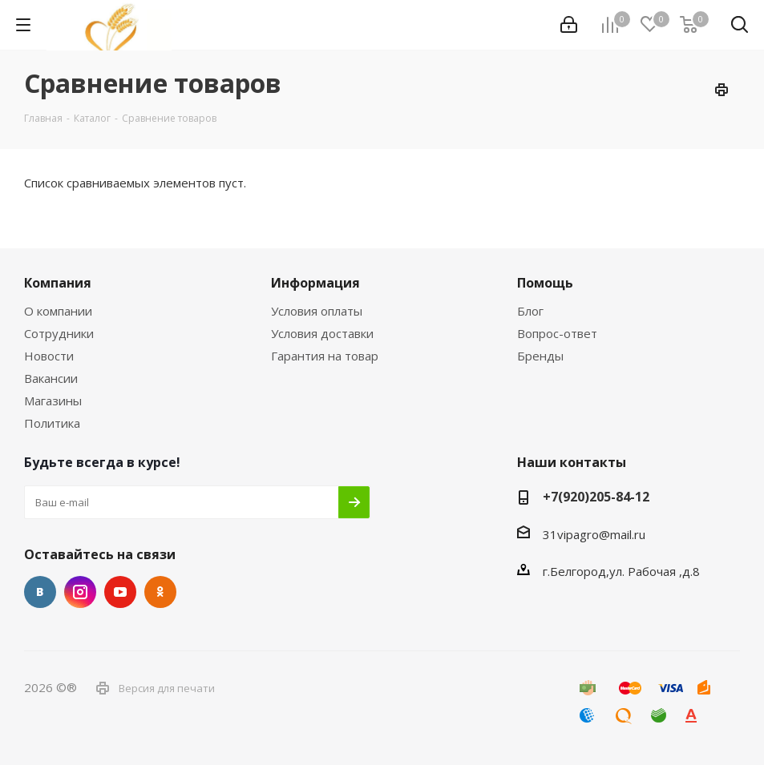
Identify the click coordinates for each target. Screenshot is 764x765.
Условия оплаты (316, 311)
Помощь (545, 283)
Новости (49, 356)
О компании (58, 311)
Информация (315, 283)
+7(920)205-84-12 (596, 496)
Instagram (80, 592)
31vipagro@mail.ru (594, 534)
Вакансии (51, 378)
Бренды (540, 356)
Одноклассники (160, 592)
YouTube (120, 592)
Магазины (53, 401)
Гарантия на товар (324, 356)
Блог (530, 311)
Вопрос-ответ (557, 333)
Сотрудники (59, 333)
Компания (57, 283)
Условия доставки (322, 333)
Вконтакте (40, 592)
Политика (52, 423)
